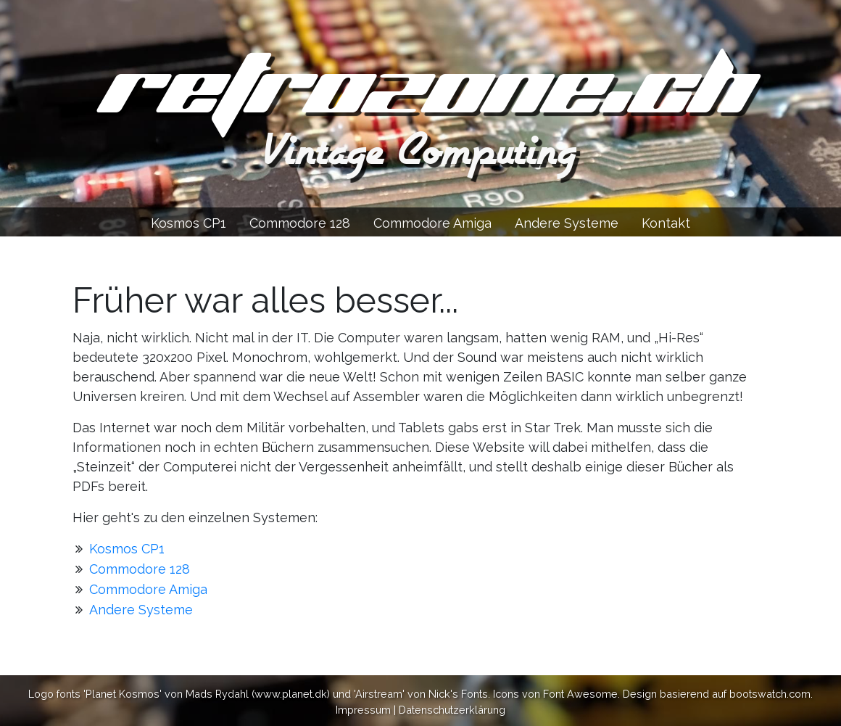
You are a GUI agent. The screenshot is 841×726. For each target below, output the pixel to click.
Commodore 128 (299, 223)
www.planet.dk (290, 694)
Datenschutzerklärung (452, 710)
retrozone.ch (420, 90)
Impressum (363, 710)
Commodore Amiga (432, 223)
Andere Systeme (566, 223)
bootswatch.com (770, 694)
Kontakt (666, 223)
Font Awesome (580, 694)
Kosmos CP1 (188, 223)
